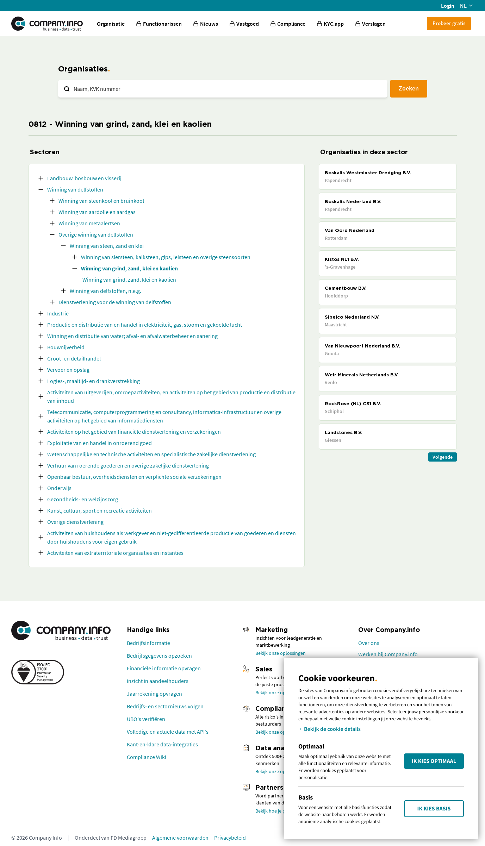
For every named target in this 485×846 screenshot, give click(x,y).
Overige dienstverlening (75, 521)
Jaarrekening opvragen (154, 693)
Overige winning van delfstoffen (95, 234)
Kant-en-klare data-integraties (162, 744)
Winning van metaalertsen (89, 223)
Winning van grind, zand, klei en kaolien (129, 268)
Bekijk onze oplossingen (280, 653)
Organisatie (111, 23)
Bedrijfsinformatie (148, 642)
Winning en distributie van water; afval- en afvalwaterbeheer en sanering (132, 335)
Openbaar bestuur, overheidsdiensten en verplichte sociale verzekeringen (134, 476)
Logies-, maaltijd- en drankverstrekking (93, 380)
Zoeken (409, 88)
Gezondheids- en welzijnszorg (82, 499)
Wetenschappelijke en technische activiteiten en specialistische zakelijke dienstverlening (151, 454)
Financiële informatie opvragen (164, 668)
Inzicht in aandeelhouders (157, 680)
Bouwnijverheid (66, 347)
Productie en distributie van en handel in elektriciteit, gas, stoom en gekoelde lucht (144, 324)
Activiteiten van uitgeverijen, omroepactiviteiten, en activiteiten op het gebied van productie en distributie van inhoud (171, 396)
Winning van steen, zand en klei (107, 245)
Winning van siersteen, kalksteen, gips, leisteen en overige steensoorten (165, 257)
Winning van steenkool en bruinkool (101, 200)
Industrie (58, 313)
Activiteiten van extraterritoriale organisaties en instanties (115, 552)
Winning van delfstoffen (75, 189)
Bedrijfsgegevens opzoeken (159, 655)
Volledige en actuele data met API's (168, 731)
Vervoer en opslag (68, 369)
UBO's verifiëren (146, 718)
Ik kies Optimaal (434, 761)
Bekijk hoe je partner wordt (283, 811)
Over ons (368, 642)
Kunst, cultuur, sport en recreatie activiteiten (99, 510)
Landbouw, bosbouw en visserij (84, 178)
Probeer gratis (449, 23)
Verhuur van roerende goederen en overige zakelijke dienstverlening (128, 465)
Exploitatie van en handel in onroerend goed (99, 442)
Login (447, 5)
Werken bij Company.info (388, 654)
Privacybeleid (230, 837)
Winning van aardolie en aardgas (97, 211)
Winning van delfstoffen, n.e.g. (105, 290)
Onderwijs (59, 487)
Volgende (443, 457)
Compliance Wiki (146, 756)
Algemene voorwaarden (180, 837)
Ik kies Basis (434, 808)
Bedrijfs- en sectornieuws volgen (165, 706)
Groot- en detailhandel (74, 358)
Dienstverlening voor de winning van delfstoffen (114, 302)
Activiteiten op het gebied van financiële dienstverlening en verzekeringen (134, 431)
